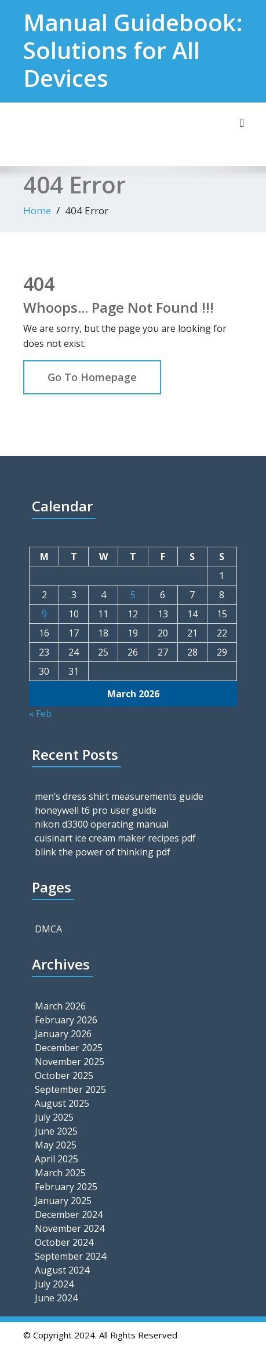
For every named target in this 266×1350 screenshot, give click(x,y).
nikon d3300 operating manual (102, 824)
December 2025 (69, 1047)
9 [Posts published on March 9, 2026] (44, 614)
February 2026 (66, 1020)
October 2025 (64, 1075)
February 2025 (66, 1186)
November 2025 (69, 1061)
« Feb (40, 713)
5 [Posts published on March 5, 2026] (133, 594)
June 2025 (56, 1131)
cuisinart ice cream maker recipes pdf (115, 838)
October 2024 (64, 1242)
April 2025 (56, 1159)
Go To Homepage (92, 377)
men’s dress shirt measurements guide (119, 796)
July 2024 (54, 1284)
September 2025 (70, 1089)
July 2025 (54, 1117)
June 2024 (56, 1298)
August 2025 (62, 1103)
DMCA (48, 929)
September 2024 (70, 1256)
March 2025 (60, 1172)
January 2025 (63, 1200)
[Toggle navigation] (242, 122)
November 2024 (69, 1228)
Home (37, 210)
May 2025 (55, 1145)
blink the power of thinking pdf (102, 852)
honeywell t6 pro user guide (95, 810)
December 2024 (69, 1214)
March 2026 (60, 1006)
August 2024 (62, 1270)
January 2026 (63, 1033)
